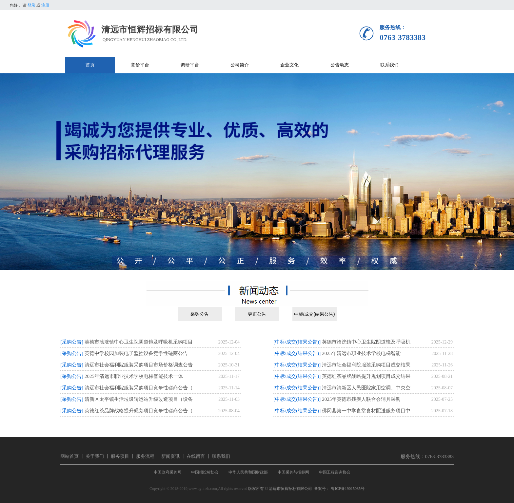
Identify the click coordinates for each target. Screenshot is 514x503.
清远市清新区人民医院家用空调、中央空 (366, 387)
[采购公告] (71, 342)
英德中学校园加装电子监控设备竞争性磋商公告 (136, 353)
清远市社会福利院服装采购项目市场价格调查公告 (139, 364)
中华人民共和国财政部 (248, 472)
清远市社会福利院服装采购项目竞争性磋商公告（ (139, 387)
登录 (31, 5)
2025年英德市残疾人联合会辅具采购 (361, 399)
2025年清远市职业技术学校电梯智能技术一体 (134, 376)
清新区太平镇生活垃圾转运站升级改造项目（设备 (139, 399)
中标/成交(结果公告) (314, 314)
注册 (45, 5)
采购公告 (199, 314)
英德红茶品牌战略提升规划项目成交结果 (366, 376)
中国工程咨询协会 (334, 472)
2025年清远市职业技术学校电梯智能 (361, 353)
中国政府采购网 (167, 472)
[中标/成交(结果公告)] (297, 342)
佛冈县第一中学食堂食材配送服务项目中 (366, 410)
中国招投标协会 (205, 472)
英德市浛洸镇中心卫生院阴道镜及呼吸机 (366, 342)
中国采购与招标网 (293, 472)
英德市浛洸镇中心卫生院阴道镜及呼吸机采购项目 (139, 342)
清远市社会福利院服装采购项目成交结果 (366, 364)
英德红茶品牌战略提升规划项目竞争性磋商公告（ (139, 410)
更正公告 (257, 314)
